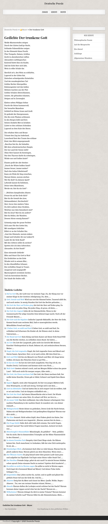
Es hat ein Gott (13, 363)
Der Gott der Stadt (14, 394)
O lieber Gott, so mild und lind (19, 328)
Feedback (6, 521)
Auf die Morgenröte (82, 45)
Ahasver (10, 481)
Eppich (10, 383)
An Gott (10, 343)
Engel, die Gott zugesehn (17, 351)
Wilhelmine (12, 492)
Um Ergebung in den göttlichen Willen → (53, 509)
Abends (10, 486)
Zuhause (45, 12)
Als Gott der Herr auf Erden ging (20, 305)
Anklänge (78, 54)
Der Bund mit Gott (14, 337)
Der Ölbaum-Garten (15, 455)
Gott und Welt (12, 357)
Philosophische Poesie (83, 40)
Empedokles (12, 475)
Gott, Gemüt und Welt (16, 300)
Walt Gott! (11, 368)
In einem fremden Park (16, 440)
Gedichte (54, 12)
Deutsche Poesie (54, 3)
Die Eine (10, 417)
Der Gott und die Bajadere (17, 320)
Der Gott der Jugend (15, 311)
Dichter (63, 12)
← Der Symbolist (9, 509)
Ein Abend (78, 49)
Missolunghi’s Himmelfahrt (18, 432)
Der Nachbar (12, 460)
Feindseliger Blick (14, 449)
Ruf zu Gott (11, 294)
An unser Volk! (13, 400)
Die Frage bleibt (13, 423)
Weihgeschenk (13, 409)
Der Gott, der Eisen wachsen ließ (20, 374)
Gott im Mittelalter (14, 389)
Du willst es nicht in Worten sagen (21, 466)
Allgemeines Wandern (83, 58)
